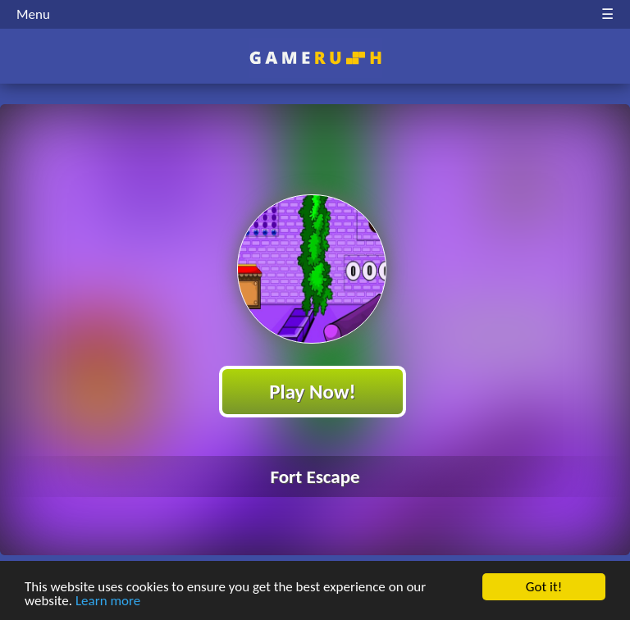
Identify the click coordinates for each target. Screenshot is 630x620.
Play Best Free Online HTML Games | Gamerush (315, 57)
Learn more (107, 601)
